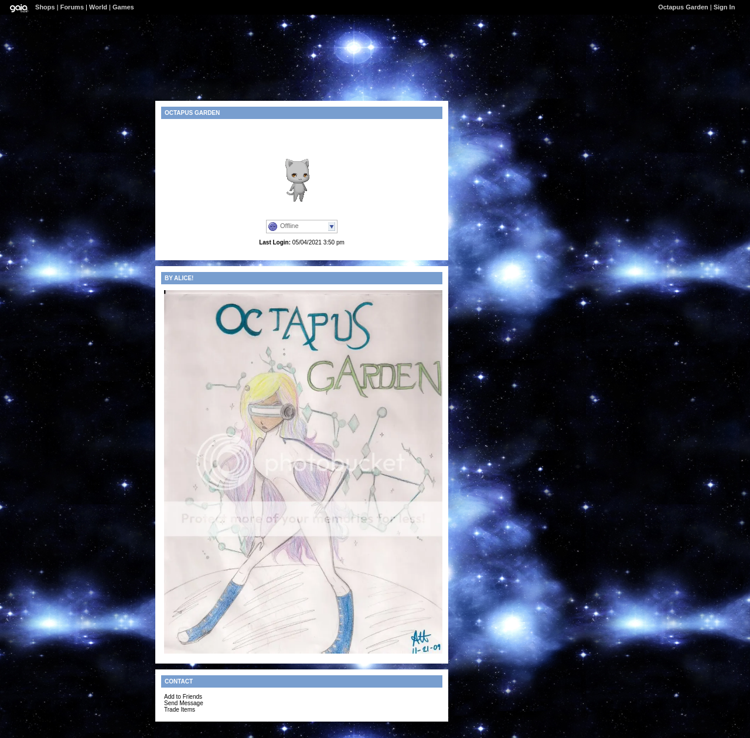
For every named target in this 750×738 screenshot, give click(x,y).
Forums (72, 7)
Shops (45, 7)
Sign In (724, 7)
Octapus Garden (683, 7)
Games (123, 7)
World (98, 7)
